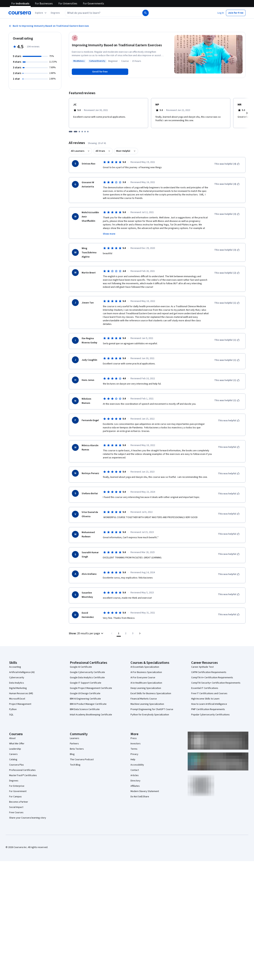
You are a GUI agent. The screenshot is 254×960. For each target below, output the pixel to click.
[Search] (145, 13)
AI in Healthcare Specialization (146, 683)
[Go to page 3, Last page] (133, 633)
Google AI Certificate (81, 667)
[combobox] (100, 13)
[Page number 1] (119, 633)
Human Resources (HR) (21, 693)
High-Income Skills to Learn (205, 699)
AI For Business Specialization (146, 672)
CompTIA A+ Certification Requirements (212, 677)
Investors (136, 743)
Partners (74, 743)
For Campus (15, 796)
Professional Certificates (22, 770)
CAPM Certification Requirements (208, 672)
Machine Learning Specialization (147, 704)
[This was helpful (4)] (227, 164)
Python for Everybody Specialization (150, 714)
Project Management (20, 704)
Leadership (15, 749)
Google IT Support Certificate (85, 683)
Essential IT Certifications (204, 688)
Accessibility (137, 765)
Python (13, 709)
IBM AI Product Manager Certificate (88, 704)
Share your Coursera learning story (27, 818)
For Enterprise (16, 786)
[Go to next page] (140, 633)
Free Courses (16, 812)
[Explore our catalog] (41, 13)
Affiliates (135, 786)
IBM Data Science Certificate (85, 709)
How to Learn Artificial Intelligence (209, 704)
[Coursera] (19, 13)
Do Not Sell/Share (140, 796)
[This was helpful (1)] (227, 303)
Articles (135, 775)
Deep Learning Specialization (146, 688)
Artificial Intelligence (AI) (22, 672)
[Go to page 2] (126, 633)
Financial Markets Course (144, 699)
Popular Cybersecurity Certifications (210, 714)
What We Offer (16, 743)
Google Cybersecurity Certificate (87, 672)
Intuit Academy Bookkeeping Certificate (91, 714)
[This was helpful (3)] (227, 214)
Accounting (15, 667)
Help (133, 759)
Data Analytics (16, 683)
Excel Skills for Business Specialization (151, 693)
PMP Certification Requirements (208, 709)
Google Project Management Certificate (91, 688)
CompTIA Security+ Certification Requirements (215, 683)
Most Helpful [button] (123, 151)
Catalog (13, 759)
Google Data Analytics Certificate (87, 677)
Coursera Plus (16, 765)
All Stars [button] (100, 151)
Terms (134, 749)
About (12, 738)
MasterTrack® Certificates (23, 775)
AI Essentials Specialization (145, 667)
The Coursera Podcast (82, 759)
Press (134, 738)
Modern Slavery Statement (145, 791)
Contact (135, 770)
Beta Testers (77, 749)
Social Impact (16, 807)
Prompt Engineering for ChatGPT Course (152, 709)
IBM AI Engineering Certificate (85, 699)
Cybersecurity (16, 677)
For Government (17, 791)
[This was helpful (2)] (227, 273)
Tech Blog (75, 765)
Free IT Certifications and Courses (209, 693)
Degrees (13, 780)
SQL (11, 714)
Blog (72, 754)
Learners (74, 738)
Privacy (134, 754)
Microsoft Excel (17, 699)
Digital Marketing (18, 688)
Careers (13, 754)
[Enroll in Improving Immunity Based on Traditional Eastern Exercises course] (100, 72)
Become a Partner (18, 802)
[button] (55, 13)
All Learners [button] (77, 151)
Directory (135, 780)
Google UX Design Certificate (85, 693)
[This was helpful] (229, 420)
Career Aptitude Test (202, 667)
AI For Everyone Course (143, 677)
